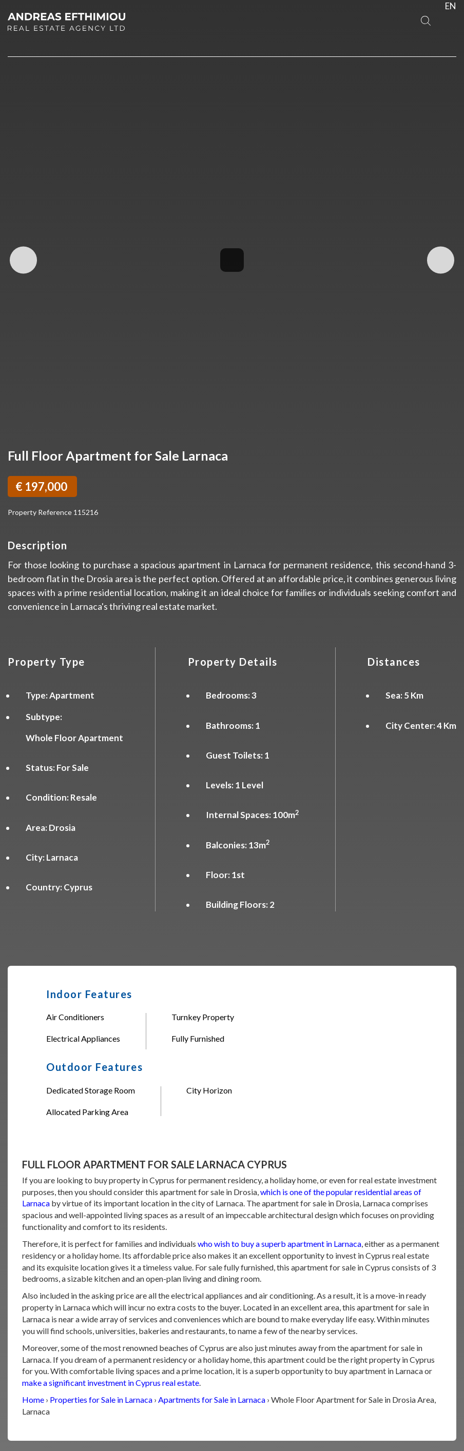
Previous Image (23, 259)
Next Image (440, 259)
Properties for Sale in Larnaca (101, 1399)
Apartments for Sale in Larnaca (211, 1399)
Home (33, 1399)
